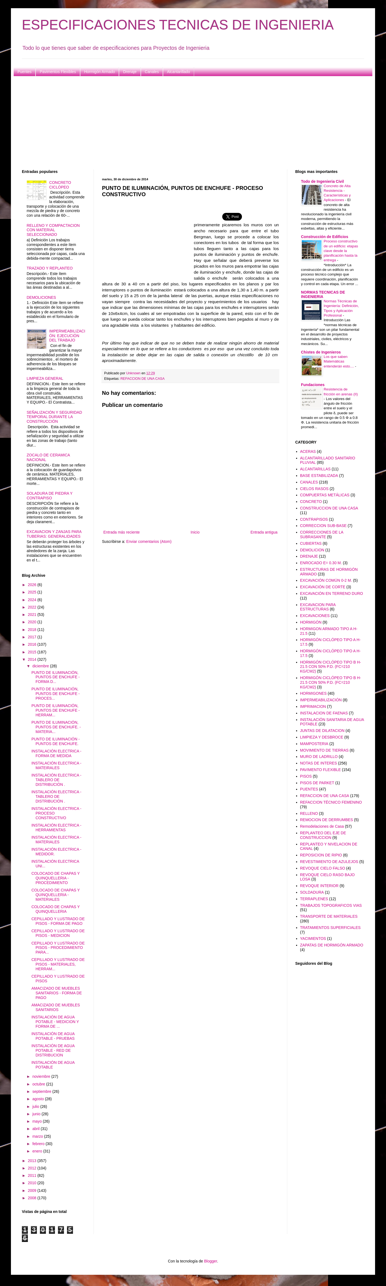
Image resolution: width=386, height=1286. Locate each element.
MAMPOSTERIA (314, 744)
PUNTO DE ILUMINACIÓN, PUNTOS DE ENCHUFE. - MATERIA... (56, 727)
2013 (32, 1160)
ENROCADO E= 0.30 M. (321, 563)
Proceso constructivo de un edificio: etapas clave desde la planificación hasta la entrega (341, 250)
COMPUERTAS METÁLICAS (325, 495)
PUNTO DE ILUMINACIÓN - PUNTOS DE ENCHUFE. (55, 741)
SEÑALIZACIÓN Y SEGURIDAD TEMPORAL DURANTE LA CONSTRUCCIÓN (54, 417)
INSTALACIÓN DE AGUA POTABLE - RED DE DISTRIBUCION (53, 1050)
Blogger (210, 1261)
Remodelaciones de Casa (322, 826)
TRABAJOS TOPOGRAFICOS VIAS (331, 905)
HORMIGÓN (311, 622)
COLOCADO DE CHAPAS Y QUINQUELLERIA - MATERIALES (55, 895)
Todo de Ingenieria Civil (322, 181)
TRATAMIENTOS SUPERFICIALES (330, 927)
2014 (32, 659)
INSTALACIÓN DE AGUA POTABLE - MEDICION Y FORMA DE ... (55, 1022)
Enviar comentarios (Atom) (149, 541)
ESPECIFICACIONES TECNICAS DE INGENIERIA (178, 25)
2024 (32, 600)
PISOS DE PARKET (317, 783)
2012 (32, 1168)
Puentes (24, 71)
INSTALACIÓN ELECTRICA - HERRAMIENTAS (56, 827)
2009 (32, 1190)
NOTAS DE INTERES (318, 763)
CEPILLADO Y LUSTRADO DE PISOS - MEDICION (58, 933)
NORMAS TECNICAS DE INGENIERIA (323, 294)
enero (37, 1151)
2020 (32, 622)
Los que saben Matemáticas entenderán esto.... (339, 361)
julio (36, 1106)
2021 (32, 614)
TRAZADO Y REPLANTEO (50, 268)
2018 (32, 629)
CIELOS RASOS (314, 488)
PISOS (306, 776)
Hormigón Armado (99, 71)
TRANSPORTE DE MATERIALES (329, 916)
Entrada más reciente (121, 532)
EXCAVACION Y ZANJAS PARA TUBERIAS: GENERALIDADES (54, 533)
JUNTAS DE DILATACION (322, 730)
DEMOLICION (312, 550)
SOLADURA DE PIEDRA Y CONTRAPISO (50, 495)
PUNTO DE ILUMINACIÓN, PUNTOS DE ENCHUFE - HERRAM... (55, 710)
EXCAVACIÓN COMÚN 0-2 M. (326, 580)
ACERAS (308, 451)
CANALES (309, 482)
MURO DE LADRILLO (319, 756)
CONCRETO (311, 501)
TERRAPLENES (314, 899)
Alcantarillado (178, 71)
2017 (32, 637)
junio (36, 1114)
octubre (39, 1084)
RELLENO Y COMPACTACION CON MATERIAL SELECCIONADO (53, 230)
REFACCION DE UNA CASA (143, 379)
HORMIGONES (313, 693)
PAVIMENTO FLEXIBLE (320, 769)
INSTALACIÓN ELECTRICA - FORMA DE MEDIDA (56, 753)
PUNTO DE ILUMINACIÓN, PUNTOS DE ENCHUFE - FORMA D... (55, 677)
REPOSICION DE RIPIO (321, 855)
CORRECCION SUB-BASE (323, 525)
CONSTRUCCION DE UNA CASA (329, 508)
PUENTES (309, 789)
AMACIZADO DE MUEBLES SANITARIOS (55, 1007)
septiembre (42, 1091)
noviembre (41, 1076)
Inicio (195, 532)
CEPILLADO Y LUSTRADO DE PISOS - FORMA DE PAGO (58, 921)
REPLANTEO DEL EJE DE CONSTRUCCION (323, 835)
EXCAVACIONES (315, 615)
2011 (32, 1175)
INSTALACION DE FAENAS (324, 713)
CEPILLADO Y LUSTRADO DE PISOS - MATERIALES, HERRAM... (58, 964)
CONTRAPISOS (314, 519)
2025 (32, 592)
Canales (152, 71)
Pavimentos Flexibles (58, 71)
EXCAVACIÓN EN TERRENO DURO (331, 593)
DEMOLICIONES (41, 297)
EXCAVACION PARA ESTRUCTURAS (318, 607)
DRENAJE (309, 556)
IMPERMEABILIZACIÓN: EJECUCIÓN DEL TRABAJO (67, 336)
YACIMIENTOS (313, 938)
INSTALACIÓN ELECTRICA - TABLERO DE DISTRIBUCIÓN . (56, 780)
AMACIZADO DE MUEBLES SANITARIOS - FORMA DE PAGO (56, 993)
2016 (32, 644)
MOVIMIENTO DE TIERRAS (324, 750)
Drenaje (129, 71)
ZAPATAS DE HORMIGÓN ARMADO (331, 945)
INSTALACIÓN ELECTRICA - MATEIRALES (56, 765)
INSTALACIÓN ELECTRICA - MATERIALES (56, 839)
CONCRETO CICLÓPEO (60, 184)
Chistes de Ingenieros (321, 352)
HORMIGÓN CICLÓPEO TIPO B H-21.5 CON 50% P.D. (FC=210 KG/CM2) (330, 667)
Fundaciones (312, 385)
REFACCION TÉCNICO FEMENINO (331, 802)
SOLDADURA (312, 892)
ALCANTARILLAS (315, 469)
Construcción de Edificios (324, 236)
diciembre (41, 666)
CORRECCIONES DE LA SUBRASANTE (321, 534)
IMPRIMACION (313, 706)
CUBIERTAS (311, 543)
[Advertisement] (186, 123)
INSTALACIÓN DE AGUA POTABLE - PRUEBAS (53, 1036)
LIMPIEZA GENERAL (45, 378)
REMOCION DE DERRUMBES (326, 820)
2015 (32, 652)
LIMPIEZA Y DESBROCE (321, 737)
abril (36, 1128)
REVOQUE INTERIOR (319, 886)
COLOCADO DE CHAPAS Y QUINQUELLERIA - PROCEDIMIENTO (55, 878)
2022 (32, 607)
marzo (38, 1136)
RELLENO (309, 813)
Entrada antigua (263, 532)
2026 (32, 585)
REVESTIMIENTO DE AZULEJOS (329, 861)
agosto (38, 1099)
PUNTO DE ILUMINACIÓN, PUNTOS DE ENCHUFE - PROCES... (55, 693)
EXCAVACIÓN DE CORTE (323, 587)
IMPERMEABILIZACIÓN (321, 700)
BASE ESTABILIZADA (319, 475)
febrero (38, 1144)
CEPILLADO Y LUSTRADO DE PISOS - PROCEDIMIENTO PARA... (58, 948)
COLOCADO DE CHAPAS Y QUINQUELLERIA (55, 909)
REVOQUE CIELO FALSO (322, 868)
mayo (37, 1121)
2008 (32, 1198)
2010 (32, 1183)
